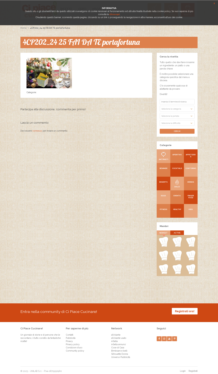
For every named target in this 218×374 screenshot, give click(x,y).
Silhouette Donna (119, 351)
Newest (164, 233)
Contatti (69, 332)
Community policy (75, 348)
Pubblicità (70, 336)
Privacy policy (73, 342)
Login (183, 368)
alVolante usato (118, 336)
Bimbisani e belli (119, 348)
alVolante (115, 332)
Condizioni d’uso (74, 345)
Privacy (69, 339)
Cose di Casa (117, 345)
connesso (37, 131)
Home (23, 28)
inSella (114, 339)
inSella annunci (118, 342)
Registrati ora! (184, 311)
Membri (164, 226)
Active (177, 233)
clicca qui (114, 14)
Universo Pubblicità (120, 355)
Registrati (193, 368)
